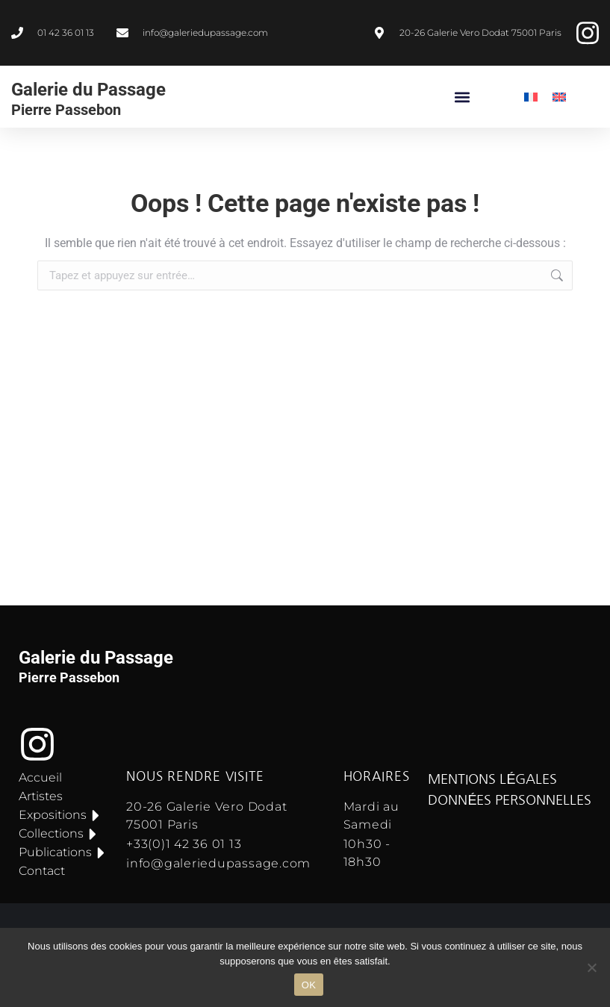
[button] (462, 96)
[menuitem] (531, 97)
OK (309, 985)
